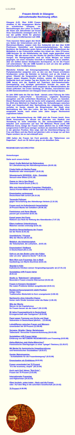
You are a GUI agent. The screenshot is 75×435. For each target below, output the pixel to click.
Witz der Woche (16, 304)
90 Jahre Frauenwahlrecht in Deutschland (27, 312)
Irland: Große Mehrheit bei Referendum (26, 163)
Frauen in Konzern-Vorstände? (22, 284)
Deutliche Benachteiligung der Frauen (26, 230)
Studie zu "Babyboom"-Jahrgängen (25, 278)
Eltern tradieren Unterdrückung (23, 224)
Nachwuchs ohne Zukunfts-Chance (24, 298)
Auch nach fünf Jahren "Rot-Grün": (25, 370)
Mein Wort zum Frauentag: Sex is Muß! (26, 260)
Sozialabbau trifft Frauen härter (23, 272)
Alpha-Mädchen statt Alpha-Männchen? (26, 342)
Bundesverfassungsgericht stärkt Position (28, 290)
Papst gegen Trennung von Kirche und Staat (28, 318)
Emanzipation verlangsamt (21, 193)
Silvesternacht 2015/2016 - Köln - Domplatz (28, 175)
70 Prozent (14, 389)
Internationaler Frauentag (20, 376)
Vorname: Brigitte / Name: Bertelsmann (26, 330)
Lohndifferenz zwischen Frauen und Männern (29, 324)
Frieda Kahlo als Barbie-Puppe (22, 169)
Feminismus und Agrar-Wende (22, 212)
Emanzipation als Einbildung (22, 360)
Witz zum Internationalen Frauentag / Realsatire (30, 187)
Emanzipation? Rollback (20, 248)
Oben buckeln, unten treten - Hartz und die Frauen (31, 382)
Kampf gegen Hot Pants (19, 218)
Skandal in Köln (16, 266)
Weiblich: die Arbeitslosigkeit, (22, 242)
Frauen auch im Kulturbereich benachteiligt (28, 205)
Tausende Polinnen (17, 199)
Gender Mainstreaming (19, 354)
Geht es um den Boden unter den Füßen (27, 254)
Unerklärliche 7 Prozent (19, 236)
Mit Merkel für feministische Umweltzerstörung (30, 348)
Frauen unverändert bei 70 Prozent (24, 364)
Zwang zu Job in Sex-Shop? (21, 181)
